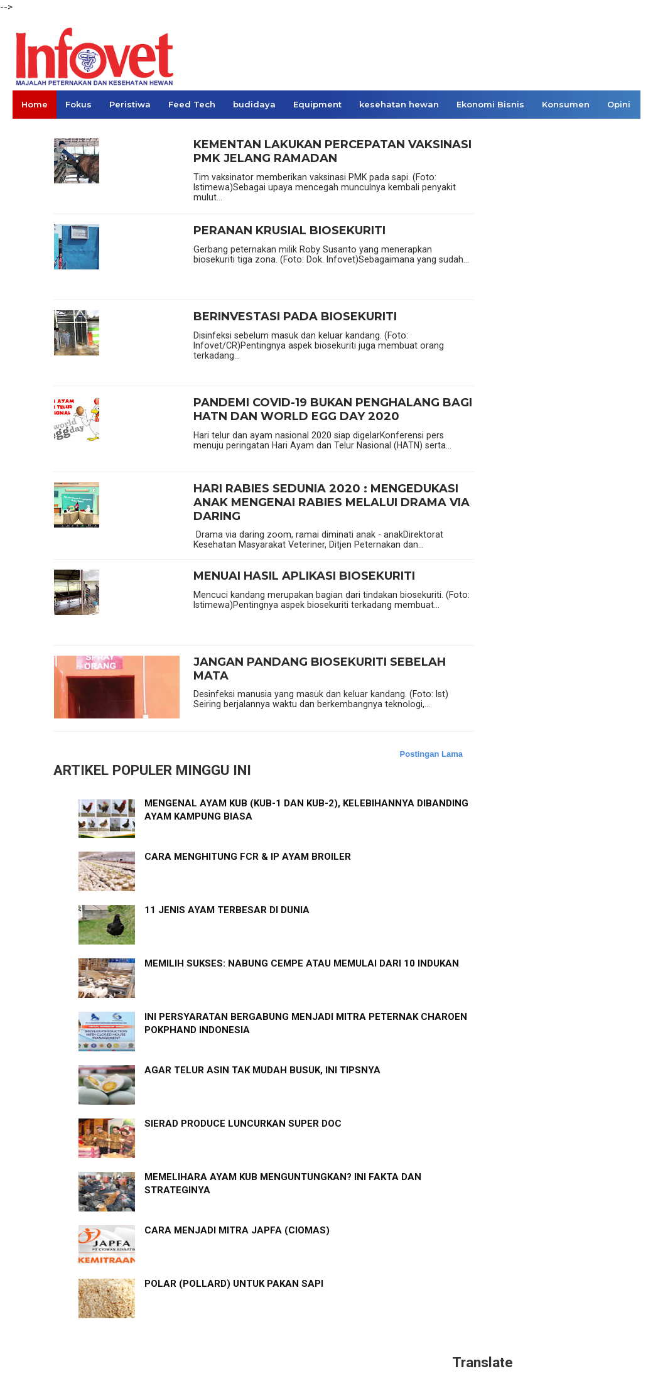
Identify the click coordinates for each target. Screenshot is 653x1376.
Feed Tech (191, 104)
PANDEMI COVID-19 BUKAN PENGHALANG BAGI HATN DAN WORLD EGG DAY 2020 (332, 409)
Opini (618, 104)
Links (33, 132)
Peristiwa (130, 104)
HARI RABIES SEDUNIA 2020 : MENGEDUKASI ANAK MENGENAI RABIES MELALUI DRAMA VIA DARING (331, 502)
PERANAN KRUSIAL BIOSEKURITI (289, 230)
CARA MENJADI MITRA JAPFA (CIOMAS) (237, 1230)
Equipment (317, 104)
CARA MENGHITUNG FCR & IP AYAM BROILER (247, 856)
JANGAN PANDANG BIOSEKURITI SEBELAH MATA (319, 669)
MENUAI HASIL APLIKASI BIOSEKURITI (304, 576)
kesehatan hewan (399, 104)
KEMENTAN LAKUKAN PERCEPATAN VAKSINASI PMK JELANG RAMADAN (332, 151)
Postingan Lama (431, 754)
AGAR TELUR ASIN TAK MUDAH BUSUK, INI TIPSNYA (262, 1070)
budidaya (254, 104)
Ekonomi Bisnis (490, 104)
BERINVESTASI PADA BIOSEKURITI (295, 316)
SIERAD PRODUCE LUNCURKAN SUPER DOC (243, 1123)
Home (34, 104)
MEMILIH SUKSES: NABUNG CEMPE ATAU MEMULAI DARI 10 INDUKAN (301, 963)
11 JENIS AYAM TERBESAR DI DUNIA (227, 910)
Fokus (78, 104)
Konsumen (566, 104)
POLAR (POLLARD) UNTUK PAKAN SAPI (233, 1283)
